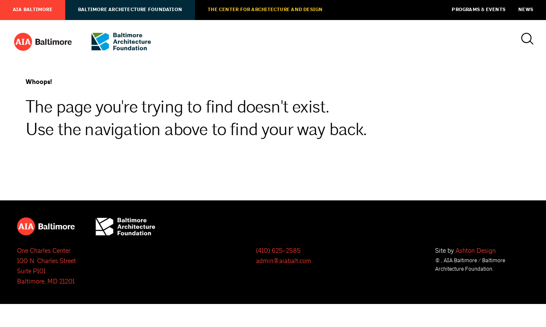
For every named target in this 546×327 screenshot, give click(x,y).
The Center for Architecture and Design (265, 10)
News (525, 10)
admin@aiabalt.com (283, 261)
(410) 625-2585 (278, 251)
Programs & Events (478, 10)
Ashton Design (476, 251)
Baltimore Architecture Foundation (130, 10)
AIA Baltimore (32, 10)
